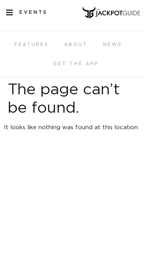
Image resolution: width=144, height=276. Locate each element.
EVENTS (33, 12)
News (112, 44)
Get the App (76, 63)
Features (32, 44)
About (76, 44)
